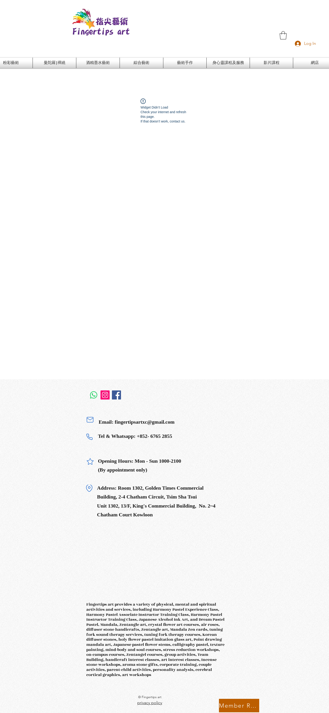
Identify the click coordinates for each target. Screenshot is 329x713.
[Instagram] (105, 394)
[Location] (89, 488)
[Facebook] (116, 394)
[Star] (90, 461)
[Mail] (90, 419)
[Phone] (89, 436)
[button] (283, 35)
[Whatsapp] (93, 394)
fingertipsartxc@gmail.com (145, 422)
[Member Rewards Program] (239, 705)
